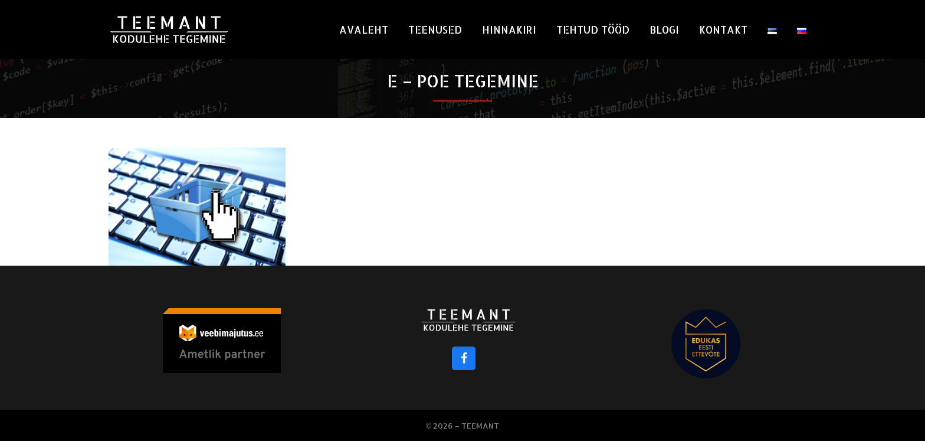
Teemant (480, 425)
